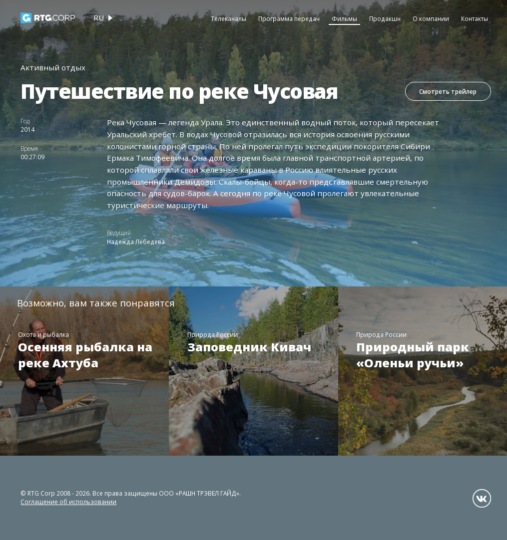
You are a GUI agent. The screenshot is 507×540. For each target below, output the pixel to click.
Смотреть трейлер (448, 91)
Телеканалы (228, 18)
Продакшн (385, 18)
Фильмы (344, 18)
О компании (431, 18)
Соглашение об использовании (68, 502)
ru (98, 17)
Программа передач (289, 18)
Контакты (474, 18)
